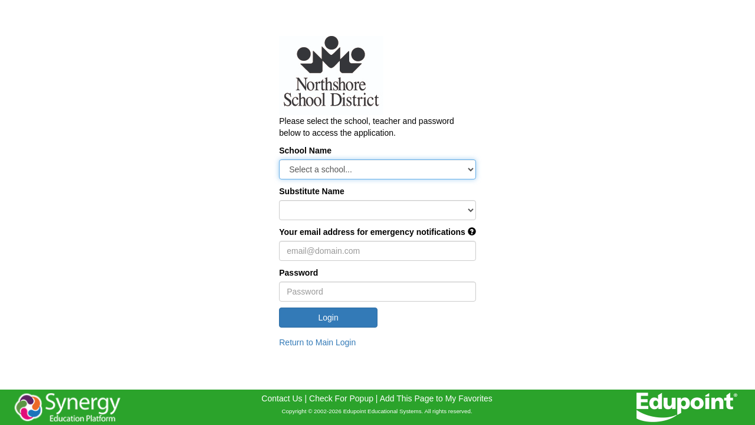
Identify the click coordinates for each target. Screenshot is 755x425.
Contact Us (281, 398)
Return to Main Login (317, 342)
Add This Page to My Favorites (436, 398)
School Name (305, 150)
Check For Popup (341, 398)
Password (298, 272)
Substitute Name (311, 191)
